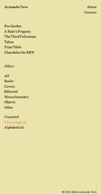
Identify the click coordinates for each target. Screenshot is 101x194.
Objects (9, 102)
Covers (9, 86)
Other (8, 107)
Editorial (11, 91)
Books (8, 81)
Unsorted (11, 116)
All (6, 75)
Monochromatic (16, 96)
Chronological (15, 122)
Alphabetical (14, 127)
